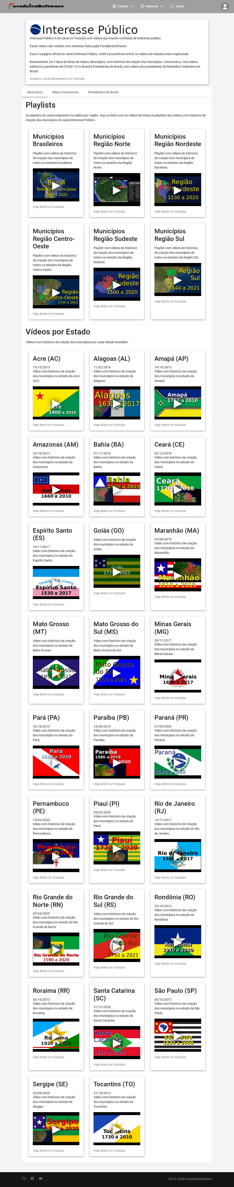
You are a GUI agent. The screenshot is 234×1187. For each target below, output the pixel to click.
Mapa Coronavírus (65, 92)
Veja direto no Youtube (48, 207)
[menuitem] (123, 6)
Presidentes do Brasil (103, 92)
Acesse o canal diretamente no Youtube (57, 78)
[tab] (35, 92)
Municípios (35, 92)
